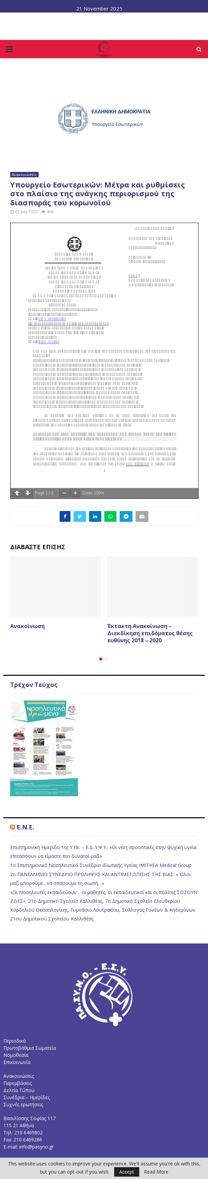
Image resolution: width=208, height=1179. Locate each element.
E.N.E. (25, 827)
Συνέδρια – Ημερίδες (26, 1097)
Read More (156, 1172)
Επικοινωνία (177, 18)
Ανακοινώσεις (24, 174)
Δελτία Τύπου (19, 1090)
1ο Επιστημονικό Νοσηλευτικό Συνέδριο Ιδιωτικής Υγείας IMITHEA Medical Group (100, 865)
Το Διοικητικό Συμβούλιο (46, 18)
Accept (126, 1172)
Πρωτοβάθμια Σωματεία (29, 1048)
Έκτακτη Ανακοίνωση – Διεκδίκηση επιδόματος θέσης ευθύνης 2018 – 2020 (150, 633)
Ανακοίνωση (27, 626)
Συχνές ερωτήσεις (23, 1104)
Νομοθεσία (94, 18)
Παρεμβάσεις (17, 1083)
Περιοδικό (14, 1041)
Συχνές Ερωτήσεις (135, 18)
